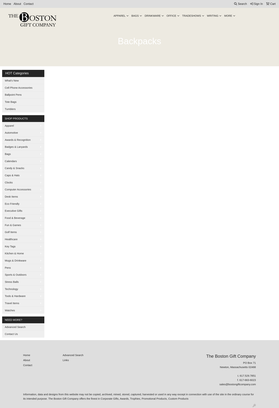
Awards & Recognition (18, 139)
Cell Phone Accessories (18, 87)
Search (240, 3)
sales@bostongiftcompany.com (237, 384)
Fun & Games (13, 225)
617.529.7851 (248, 375)
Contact (29, 3)
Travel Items (12, 303)
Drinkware (153, 15)
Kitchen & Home (14, 253)
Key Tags (10, 246)
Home (7, 3)
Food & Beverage (15, 218)
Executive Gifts (13, 210)
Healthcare (11, 239)
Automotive (11, 132)
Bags (135, 15)
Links (66, 360)
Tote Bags (11, 101)
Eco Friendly (12, 203)
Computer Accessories (18, 189)
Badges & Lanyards (16, 146)
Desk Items (11, 196)
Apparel (119, 15)
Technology (11, 289)
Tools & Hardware (15, 296)
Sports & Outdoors (16, 274)
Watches (10, 310)
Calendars (11, 161)
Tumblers (10, 109)
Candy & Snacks (14, 168)
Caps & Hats (12, 175)
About (17, 3)
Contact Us (11, 334)
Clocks (9, 182)
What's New (12, 80)
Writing (212, 15)
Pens (8, 267)
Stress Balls (12, 281)
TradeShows (191, 15)
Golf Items (11, 232)
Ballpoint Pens (13, 94)
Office (171, 15)
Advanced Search (15, 327)
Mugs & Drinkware (15, 260)
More (228, 15)
